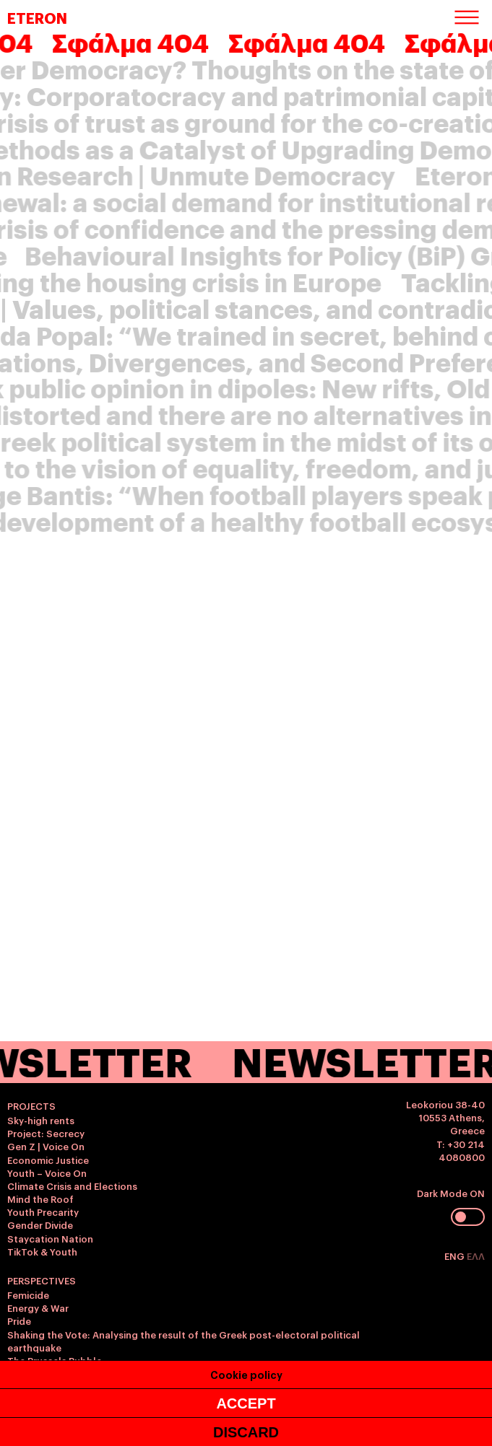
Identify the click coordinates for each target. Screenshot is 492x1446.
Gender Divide (40, 1224)
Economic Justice (48, 1159)
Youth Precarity (43, 1211)
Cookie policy (246, 1374)
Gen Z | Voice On (46, 1145)
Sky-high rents (40, 1119)
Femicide (28, 1294)
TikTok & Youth (42, 1251)
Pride (19, 1320)
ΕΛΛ (476, 1255)
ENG (455, 1255)
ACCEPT (245, 1403)
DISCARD (246, 1432)
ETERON (37, 17)
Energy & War (38, 1307)
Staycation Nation (50, 1238)
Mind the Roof (40, 1198)
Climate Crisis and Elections (72, 1185)
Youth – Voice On (47, 1172)
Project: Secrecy (46, 1132)
